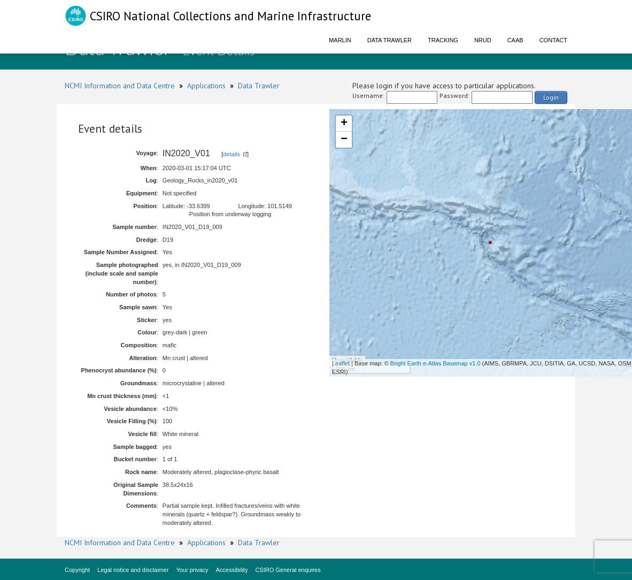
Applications (206, 85)
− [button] (344, 140)
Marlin (340, 40)
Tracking (443, 40)
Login (551, 97)
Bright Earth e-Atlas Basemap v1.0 (435, 363)
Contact (553, 40)
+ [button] (344, 124)
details (231, 154)
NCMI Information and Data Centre (120, 85)
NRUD (482, 40)
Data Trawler (389, 40)
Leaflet (341, 363)
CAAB (515, 40)
